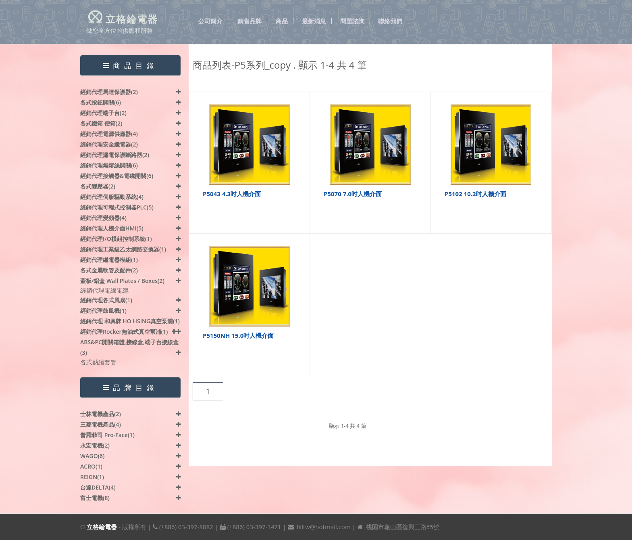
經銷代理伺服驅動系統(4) (111, 197)
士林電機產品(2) (100, 414)
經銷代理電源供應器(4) (109, 134)
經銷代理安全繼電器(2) (109, 144)
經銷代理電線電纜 (104, 290)
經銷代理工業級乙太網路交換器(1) (123, 249)
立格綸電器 (102, 527)
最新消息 (314, 21)
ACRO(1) (91, 466)
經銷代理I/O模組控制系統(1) (116, 239)
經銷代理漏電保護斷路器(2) (114, 155)
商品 (282, 21)
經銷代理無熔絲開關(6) (109, 165)
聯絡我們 (390, 21)
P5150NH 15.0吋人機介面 (238, 335)
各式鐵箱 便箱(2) (101, 123)
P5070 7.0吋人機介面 (353, 194)
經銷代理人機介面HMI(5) (111, 228)
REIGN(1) (92, 477)
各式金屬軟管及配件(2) (109, 270)
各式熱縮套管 (98, 362)
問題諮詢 (352, 21)
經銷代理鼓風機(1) (103, 310)
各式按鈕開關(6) (100, 102)
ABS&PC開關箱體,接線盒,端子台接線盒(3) (129, 347)
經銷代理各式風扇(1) (106, 300)
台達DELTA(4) (98, 487)
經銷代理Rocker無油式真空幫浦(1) (124, 331)
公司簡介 (210, 21)
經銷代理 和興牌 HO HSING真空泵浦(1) (130, 321)
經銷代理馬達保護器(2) (109, 92)
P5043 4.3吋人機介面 (232, 194)
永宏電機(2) (95, 445)
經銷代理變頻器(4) (103, 218)
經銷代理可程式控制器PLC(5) (117, 207)
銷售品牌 (249, 21)
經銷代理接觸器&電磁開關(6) (116, 176)
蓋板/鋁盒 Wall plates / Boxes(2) (122, 281)
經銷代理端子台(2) (103, 113)
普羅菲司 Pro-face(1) (107, 435)
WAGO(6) (92, 456)
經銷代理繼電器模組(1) (109, 260)
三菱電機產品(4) (100, 424)
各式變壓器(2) (97, 186)
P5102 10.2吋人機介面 (475, 194)
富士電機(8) (95, 498)
